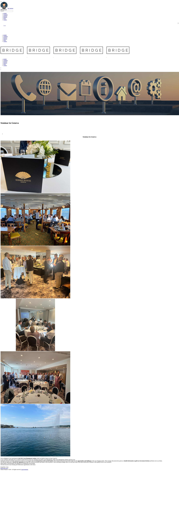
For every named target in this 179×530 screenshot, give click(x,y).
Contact (5, 41)
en (5, 25)
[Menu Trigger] (1, 1)
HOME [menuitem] (5, 13)
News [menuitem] (4, 18)
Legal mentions (24, 469)
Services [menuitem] (5, 16)
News (4, 40)
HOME (5, 35)
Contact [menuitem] (5, 19)
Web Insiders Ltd (27, 507)
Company (5, 36)
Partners (5, 39)
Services (5, 37)
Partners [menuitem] (5, 17)
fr (3, 25)
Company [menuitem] (5, 14)
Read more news (4, 468)
